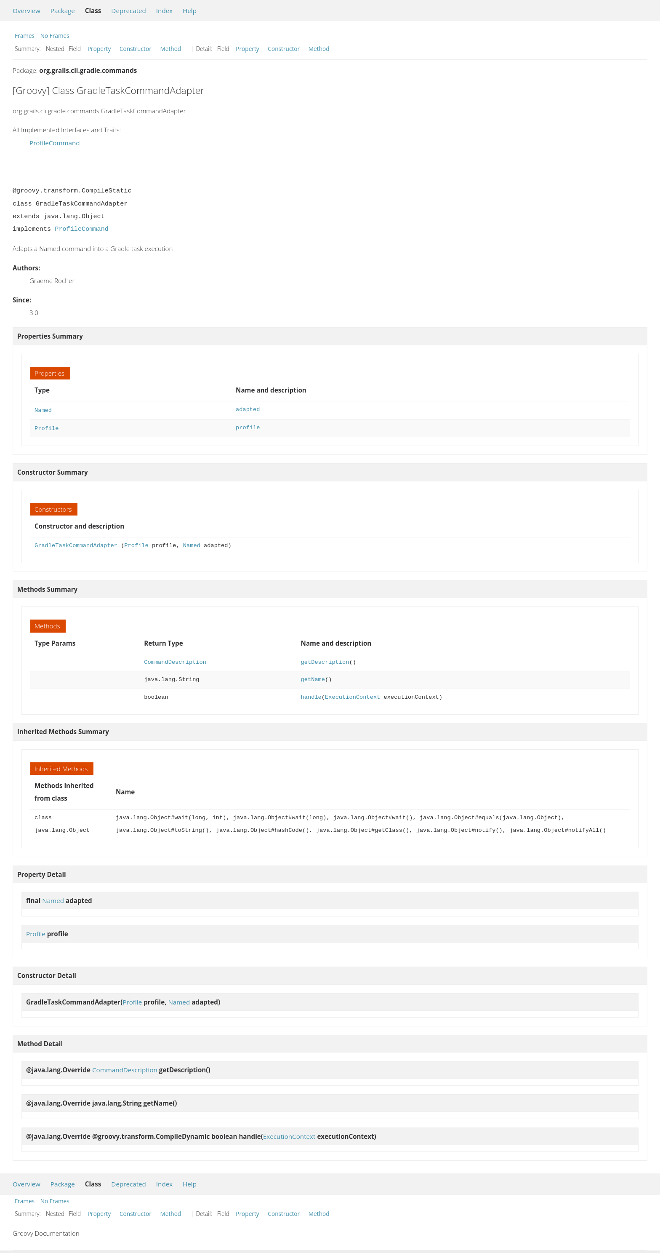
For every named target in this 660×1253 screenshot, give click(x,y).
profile (248, 427)
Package (63, 10)
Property (99, 49)
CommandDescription (175, 661)
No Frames (54, 36)
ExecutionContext (352, 696)
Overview (26, 10)
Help (190, 10)
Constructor (136, 49)
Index (164, 10)
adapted (248, 410)
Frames (25, 36)
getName (313, 678)
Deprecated (128, 10)
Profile (47, 427)
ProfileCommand (54, 143)
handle (311, 696)
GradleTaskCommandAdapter (76, 544)
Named (43, 410)
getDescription (325, 661)
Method (170, 49)
